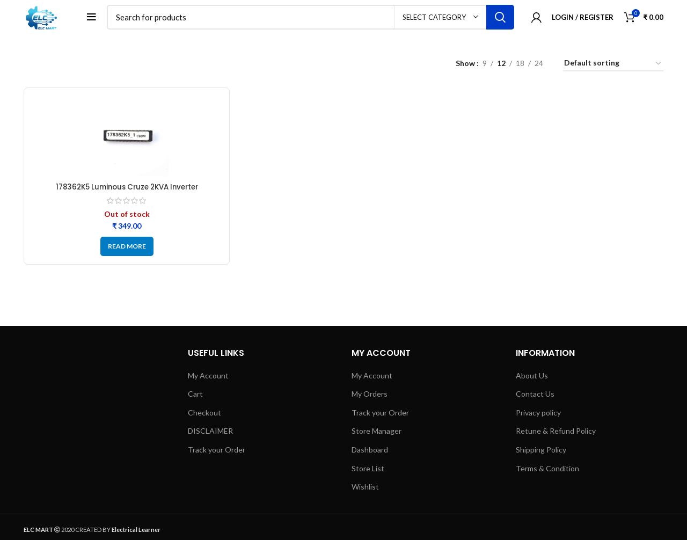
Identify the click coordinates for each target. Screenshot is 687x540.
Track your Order (216, 452)
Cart (195, 397)
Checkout (204, 415)
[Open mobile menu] (95, 19)
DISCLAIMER (210, 434)
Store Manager (376, 434)
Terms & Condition (547, 471)
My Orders (370, 397)
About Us (532, 378)
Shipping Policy (541, 452)
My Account (208, 378)
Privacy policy (538, 415)
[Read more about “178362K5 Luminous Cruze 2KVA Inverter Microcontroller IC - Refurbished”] (127, 249)
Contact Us (535, 397)
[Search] (313, 18)
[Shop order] (613, 67)
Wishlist (365, 489)
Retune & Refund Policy (556, 434)
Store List (368, 471)
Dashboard (370, 452)
